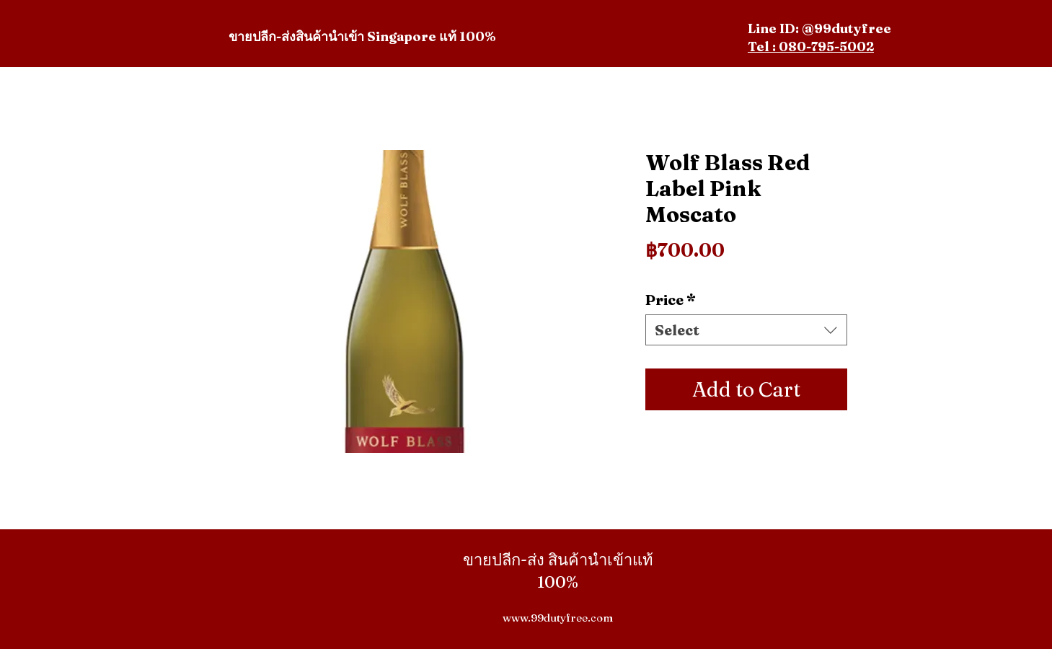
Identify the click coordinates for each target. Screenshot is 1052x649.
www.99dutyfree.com (558, 617)
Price (670, 300)
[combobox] (746, 329)
